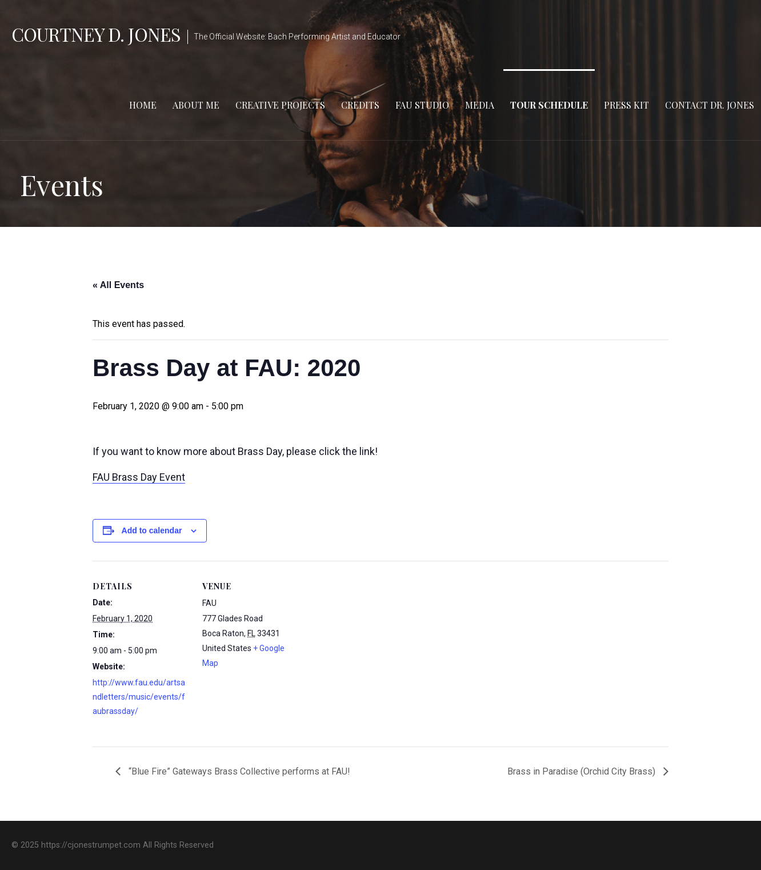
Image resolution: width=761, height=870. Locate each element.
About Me (196, 105)
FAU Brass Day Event (139, 477)
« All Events (118, 285)
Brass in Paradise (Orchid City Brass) (582, 771)
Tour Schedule (549, 105)
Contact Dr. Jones (709, 105)
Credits (360, 105)
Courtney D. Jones (96, 34)
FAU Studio (422, 105)
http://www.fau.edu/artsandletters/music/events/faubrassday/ (139, 697)
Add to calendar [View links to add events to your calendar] (152, 530)
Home (143, 105)
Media (479, 105)
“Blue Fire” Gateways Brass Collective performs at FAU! (238, 771)
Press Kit (626, 105)
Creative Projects (280, 105)
